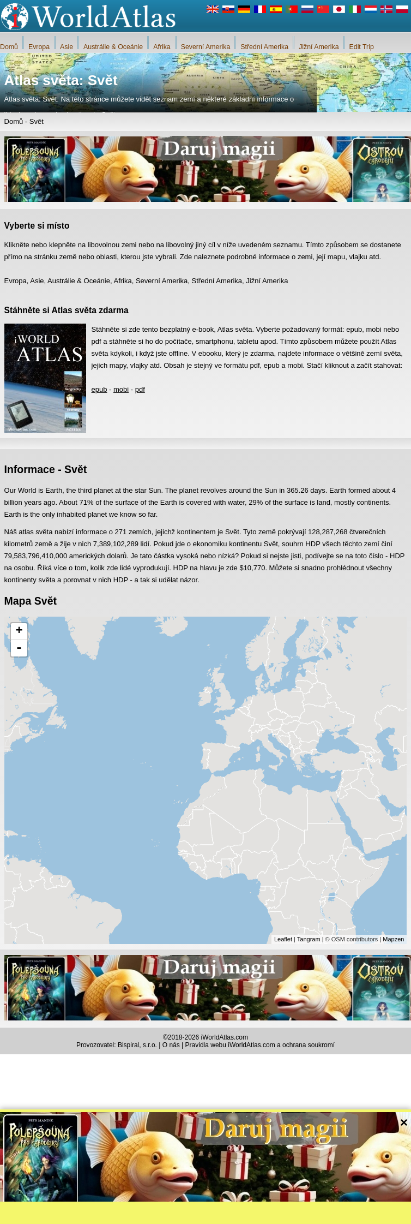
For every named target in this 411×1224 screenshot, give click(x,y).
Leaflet (283, 939)
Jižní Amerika (319, 47)
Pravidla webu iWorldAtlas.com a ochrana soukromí (260, 1045)
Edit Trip (361, 47)
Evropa (39, 47)
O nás (171, 1045)
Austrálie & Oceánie (113, 47)
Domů (9, 47)
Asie (66, 47)
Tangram (309, 939)
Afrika (162, 47)
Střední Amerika (264, 47)
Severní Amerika (206, 47)
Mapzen (393, 939)
